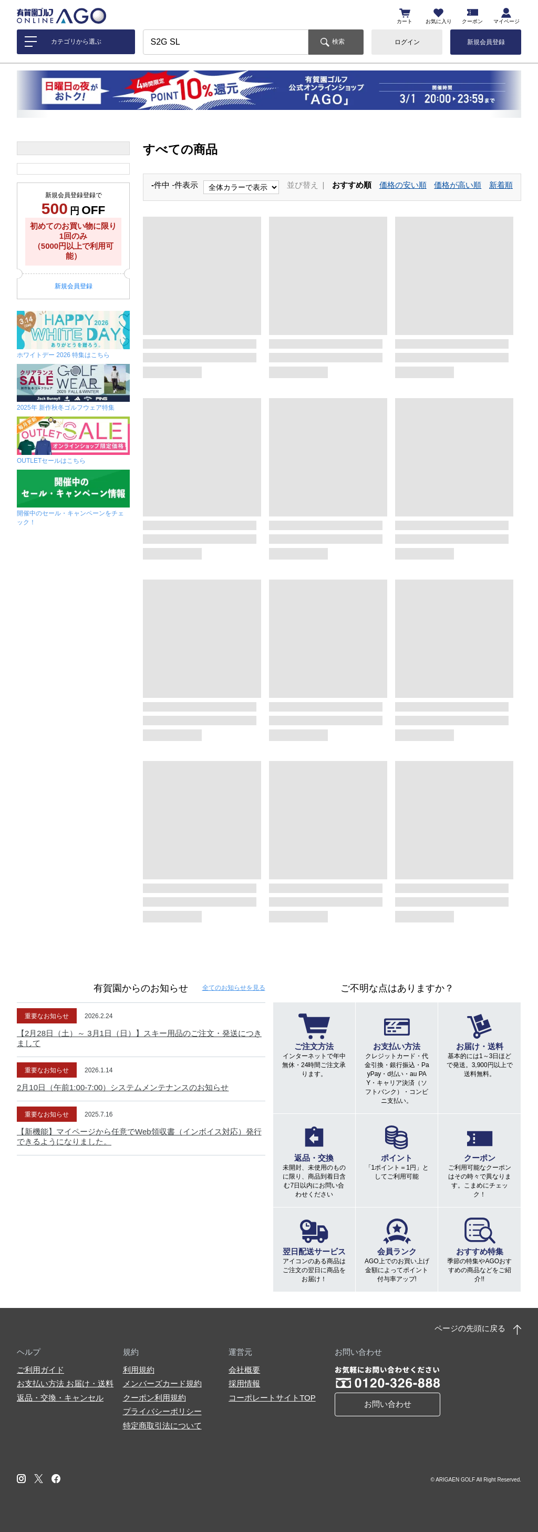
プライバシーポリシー (162, 1411)
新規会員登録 (486, 42)
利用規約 (138, 1369)
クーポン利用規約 (154, 1397)
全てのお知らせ (233, 987)
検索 (338, 41)
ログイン (407, 42)
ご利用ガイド (40, 1369)
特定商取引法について (162, 1425)
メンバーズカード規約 (162, 1383)
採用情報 (244, 1383)
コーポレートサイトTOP (272, 1397)
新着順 (501, 184)
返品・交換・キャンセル (60, 1397)
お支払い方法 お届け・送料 (65, 1383)
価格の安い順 (403, 184)
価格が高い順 (457, 184)
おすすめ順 (351, 184)
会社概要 (244, 1369)
